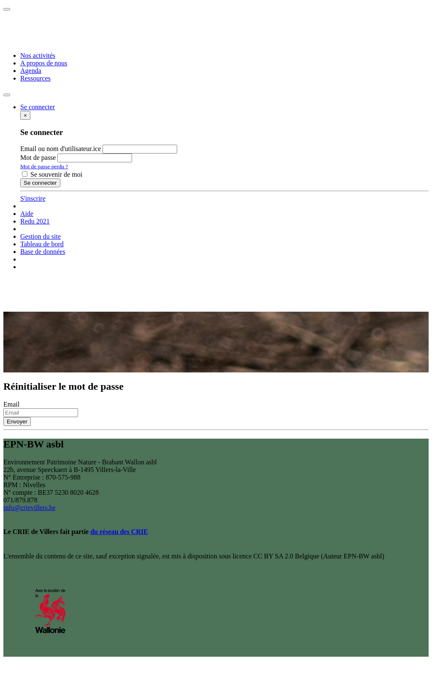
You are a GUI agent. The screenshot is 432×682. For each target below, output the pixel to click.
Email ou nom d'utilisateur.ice (60, 148)
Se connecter (40, 183)
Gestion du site (40, 236)
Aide (26, 213)
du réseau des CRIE (119, 531)
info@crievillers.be (29, 507)
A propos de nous (44, 63)
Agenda (30, 70)
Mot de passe (38, 157)
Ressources (35, 78)
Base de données (42, 251)
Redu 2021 (35, 221)
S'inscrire (33, 198)
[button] (37, 107)
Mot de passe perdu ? (44, 166)
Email (11, 404)
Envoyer (17, 421)
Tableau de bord (42, 244)
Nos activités (37, 55)
